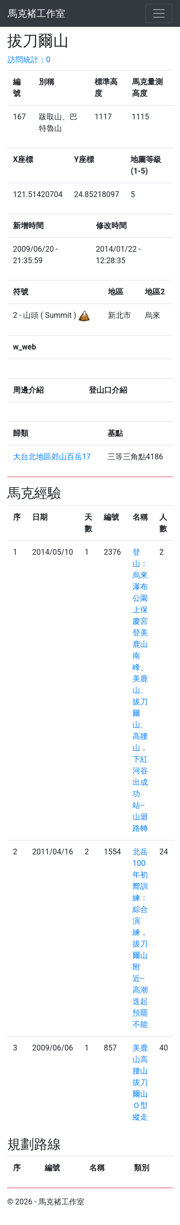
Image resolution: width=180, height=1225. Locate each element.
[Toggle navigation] (158, 13)
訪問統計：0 (29, 59)
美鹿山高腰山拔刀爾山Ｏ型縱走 (140, 1082)
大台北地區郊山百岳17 (52, 456)
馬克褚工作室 (36, 13)
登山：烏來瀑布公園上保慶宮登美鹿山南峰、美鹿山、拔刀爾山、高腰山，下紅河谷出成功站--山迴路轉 (140, 690)
